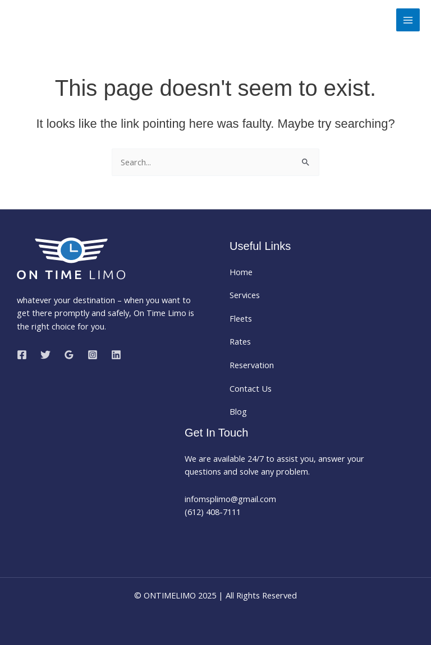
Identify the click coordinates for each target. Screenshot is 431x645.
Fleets (241, 318)
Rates (240, 341)
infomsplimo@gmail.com (231, 498)
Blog (238, 411)
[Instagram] (93, 355)
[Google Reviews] (69, 355)
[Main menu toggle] (408, 20)
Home (241, 271)
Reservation (252, 364)
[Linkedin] (116, 355)
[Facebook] (22, 355)
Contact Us (251, 388)
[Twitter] (45, 355)
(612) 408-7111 (213, 511)
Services (245, 294)
